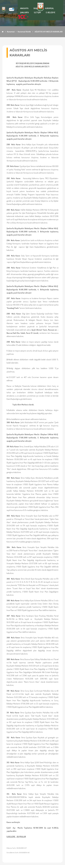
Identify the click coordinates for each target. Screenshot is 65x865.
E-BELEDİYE (50, 12)
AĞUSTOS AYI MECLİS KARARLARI (49, 32)
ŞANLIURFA (24, 12)
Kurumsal (11, 32)
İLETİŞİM (37, 12)
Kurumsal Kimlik (24, 32)
